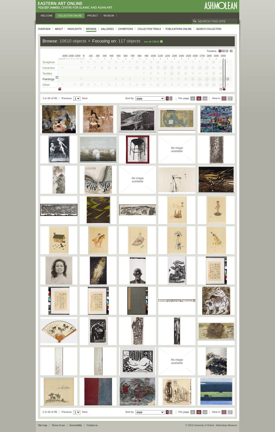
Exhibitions (125, 29)
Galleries (107, 29)
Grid (224, 98)
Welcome (47, 15)
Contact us (92, 425)
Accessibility (75, 425)
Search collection (208, 29)
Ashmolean (220, 5)
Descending (170, 98)
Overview (44, 29)
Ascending (167, 98)
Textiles (47, 73)
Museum (109, 15)
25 (193, 99)
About (59, 29)
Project (92, 15)
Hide (226, 51)
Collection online (70, 15)
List (230, 98)
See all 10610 (151, 41)
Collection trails (149, 29)
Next (85, 98)
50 (199, 99)
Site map (42, 425)
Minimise (223, 51)
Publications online (179, 29)
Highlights (74, 29)
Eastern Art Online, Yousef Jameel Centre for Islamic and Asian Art (76, 5)
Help (231, 51)
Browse (91, 29)
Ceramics (49, 68)
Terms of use (58, 425)
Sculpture (49, 62)
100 (205, 99)
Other (46, 84)
